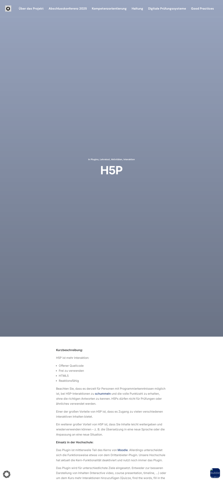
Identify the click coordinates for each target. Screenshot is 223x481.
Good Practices (202, 8)
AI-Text (92, 297)
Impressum (38, 475)
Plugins (95, 29)
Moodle (123, 190)
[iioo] (8, 8)
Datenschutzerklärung (55, 475)
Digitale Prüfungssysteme (167, 8)
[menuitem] (31, 8)
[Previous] (56, 336)
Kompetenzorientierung (109, 8)
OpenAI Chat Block (35, 297)
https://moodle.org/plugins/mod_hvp (81, 238)
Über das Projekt (31, 8)
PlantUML (157, 297)
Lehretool (105, 29)
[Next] (167, 336)
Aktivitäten (116, 29)
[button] (120, 435)
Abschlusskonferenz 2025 (68, 8)
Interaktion (129, 29)
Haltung (137, 8)
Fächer (184, 304)
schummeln (103, 133)
